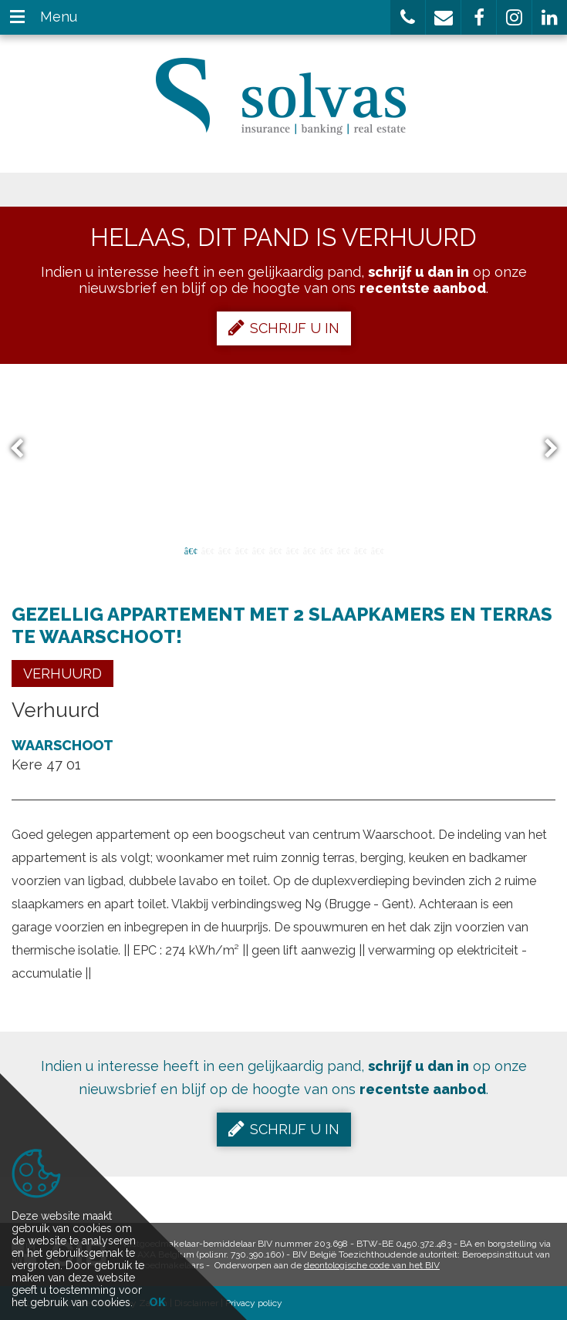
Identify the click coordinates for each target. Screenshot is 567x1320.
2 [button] (207, 550)
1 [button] (190, 550)
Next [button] (544, 449)
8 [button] (309, 550)
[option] (283, 449)
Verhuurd (62, 673)
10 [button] (343, 550)
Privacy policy (253, 1303)
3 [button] (224, 550)
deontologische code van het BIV (372, 1265)
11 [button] (360, 550)
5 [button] (258, 550)
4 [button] (241, 550)
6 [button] (275, 550)
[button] (407, 17)
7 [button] (292, 550)
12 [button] (377, 550)
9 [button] (326, 550)
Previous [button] (24, 449)
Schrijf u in (283, 327)
